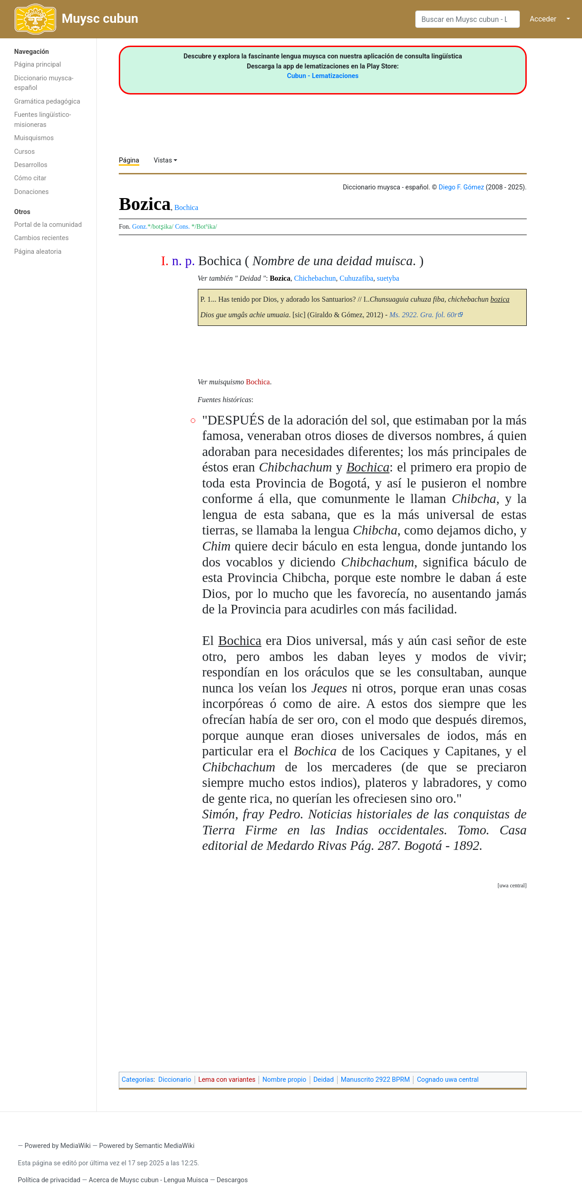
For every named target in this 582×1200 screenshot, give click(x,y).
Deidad (323, 1080)
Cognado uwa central (448, 1080)
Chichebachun (315, 278)
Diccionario (175, 1080)
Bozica (280, 278)
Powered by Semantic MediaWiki (147, 1146)
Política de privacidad (49, 1180)
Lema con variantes (226, 1080)
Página (129, 160)
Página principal (37, 64)
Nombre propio (285, 1080)
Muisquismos (34, 138)
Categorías (137, 1080)
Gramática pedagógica (47, 101)
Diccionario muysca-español (44, 83)
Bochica (186, 207)
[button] (512, 886)
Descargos (232, 1180)
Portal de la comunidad (48, 225)
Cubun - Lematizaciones (323, 76)
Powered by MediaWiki (58, 1146)
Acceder (542, 19)
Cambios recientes (41, 238)
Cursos (24, 152)
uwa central (512, 885)
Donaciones (31, 192)
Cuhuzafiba (356, 278)
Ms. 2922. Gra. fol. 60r (423, 315)
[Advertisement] (48, 405)
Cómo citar (30, 178)
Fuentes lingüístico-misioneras (42, 120)
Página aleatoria (38, 252)
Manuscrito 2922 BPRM (375, 1080)
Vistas (163, 160)
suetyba (388, 278)
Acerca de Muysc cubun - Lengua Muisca (148, 1180)
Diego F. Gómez (461, 187)
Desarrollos (31, 165)
